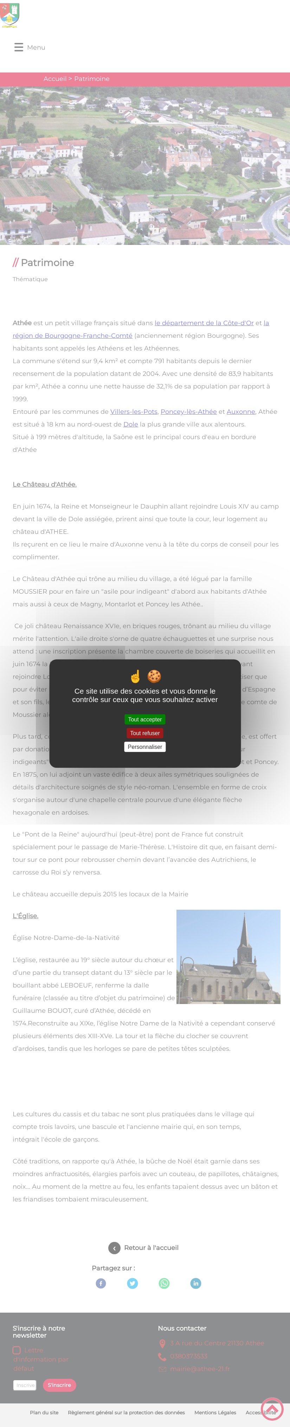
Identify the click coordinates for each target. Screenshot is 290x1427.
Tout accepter (145, 719)
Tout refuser (145, 733)
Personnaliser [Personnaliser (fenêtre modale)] (145, 747)
